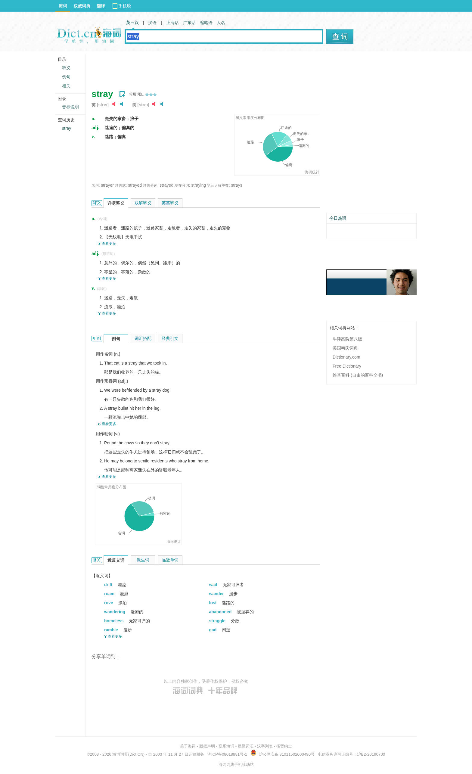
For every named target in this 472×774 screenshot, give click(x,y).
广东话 (189, 22)
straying (198, 185)
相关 (66, 85)
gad (213, 629)
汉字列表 (265, 746)
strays (236, 185)
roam (110, 593)
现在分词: (182, 185)
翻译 (101, 6)
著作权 (212, 681)
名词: (96, 185)
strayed (135, 185)
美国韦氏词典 (345, 348)
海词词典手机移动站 (236, 764)
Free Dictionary (347, 366)
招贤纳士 (284, 746)
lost (213, 602)
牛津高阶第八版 (347, 339)
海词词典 (120, 754)
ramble (111, 629)
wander (217, 593)
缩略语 (206, 22)
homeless (114, 620)
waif (214, 584)
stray (66, 128)
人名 (221, 22)
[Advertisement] (201, 67)
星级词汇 (245, 746)
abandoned (221, 611)
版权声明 (207, 746)
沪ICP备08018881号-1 (227, 754)
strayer (107, 185)
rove (109, 602)
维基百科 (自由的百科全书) (358, 375)
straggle (218, 620)
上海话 (172, 22)
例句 (66, 76)
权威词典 (81, 6)
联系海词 (226, 746)
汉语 (152, 22)
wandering (115, 611)
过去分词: (150, 185)
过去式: (121, 185)
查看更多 (109, 243)
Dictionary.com (346, 357)
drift (108, 584)
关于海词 (188, 746)
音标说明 (70, 106)
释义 (66, 67)
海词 (63, 6)
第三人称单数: (218, 185)
